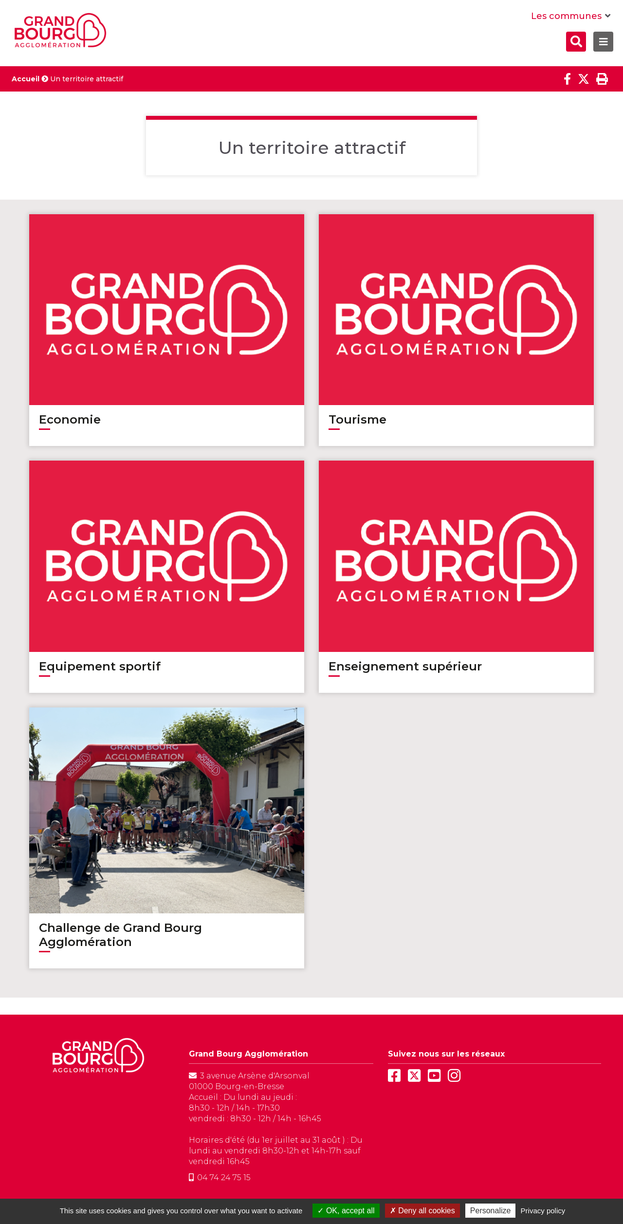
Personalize (490, 1210)
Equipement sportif (100, 666)
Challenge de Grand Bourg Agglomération (120, 935)
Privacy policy (543, 1210)
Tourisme (357, 419)
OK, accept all (345, 1210)
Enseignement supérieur (405, 666)
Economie (70, 419)
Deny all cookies (422, 1210)
